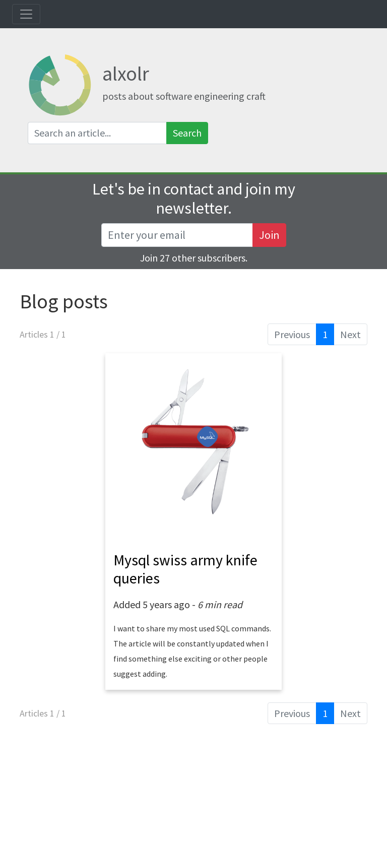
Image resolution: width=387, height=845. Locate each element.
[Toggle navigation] (26, 14)
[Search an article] (97, 133)
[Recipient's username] (177, 235)
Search (187, 132)
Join (269, 235)
